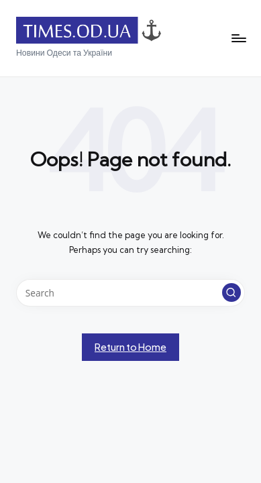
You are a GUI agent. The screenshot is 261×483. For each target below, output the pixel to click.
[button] (231, 292)
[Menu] (238, 38)
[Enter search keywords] (130, 293)
